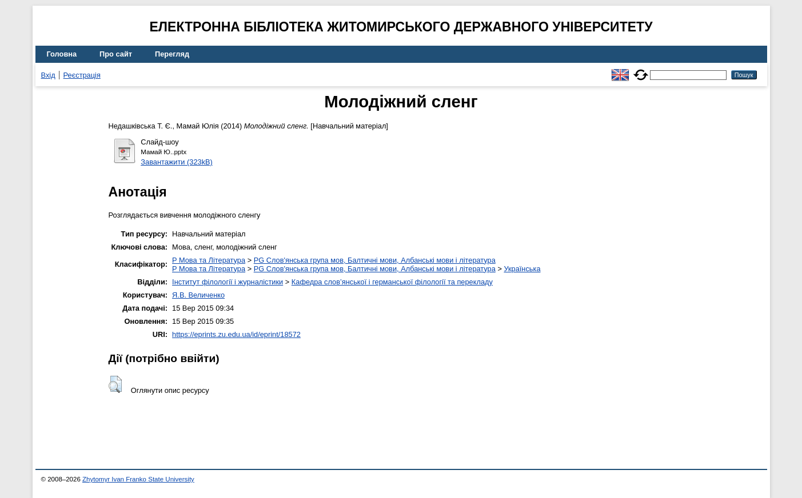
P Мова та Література (208, 260)
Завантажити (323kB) (177, 162)
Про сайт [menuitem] (115, 54)
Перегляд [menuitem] (172, 54)
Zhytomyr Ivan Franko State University (138, 479)
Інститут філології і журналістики (227, 282)
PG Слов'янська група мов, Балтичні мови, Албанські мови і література (375, 260)
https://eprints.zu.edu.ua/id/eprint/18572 (236, 334)
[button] (115, 384)
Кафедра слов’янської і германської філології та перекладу (392, 282)
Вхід (48, 75)
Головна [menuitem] (62, 54)
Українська (522, 268)
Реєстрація (82, 75)
